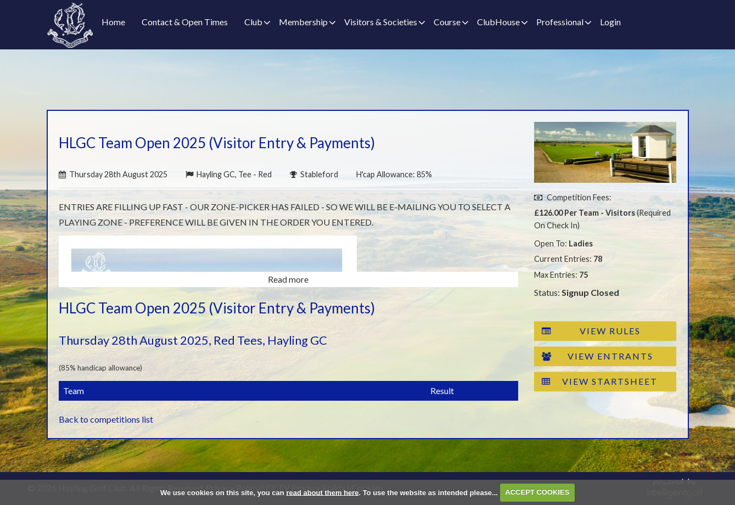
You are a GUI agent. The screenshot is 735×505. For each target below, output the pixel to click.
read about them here (322, 492)
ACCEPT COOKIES (537, 492)
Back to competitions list (106, 419)
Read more (288, 279)
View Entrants (597, 356)
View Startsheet (600, 381)
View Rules (591, 331)
